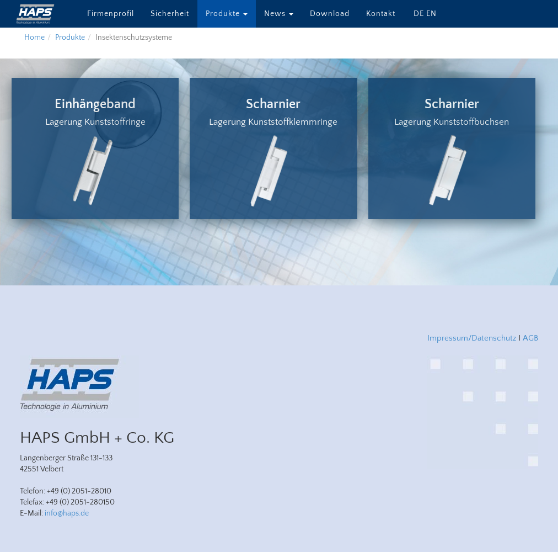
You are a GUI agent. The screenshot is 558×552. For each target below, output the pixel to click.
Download (330, 13)
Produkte (227, 13)
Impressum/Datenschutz (471, 338)
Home (34, 37)
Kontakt (380, 13)
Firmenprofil (110, 13)
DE (419, 13)
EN (431, 13)
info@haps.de (67, 513)
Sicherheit (170, 13)
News (278, 13)
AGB (530, 338)
